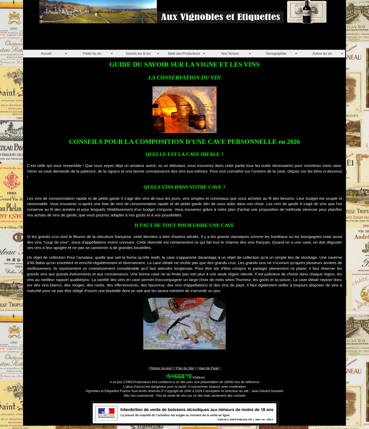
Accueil (46, 53)
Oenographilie (276, 53)
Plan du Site (185, 368)
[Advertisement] (116, 38)
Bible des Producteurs (184, 53)
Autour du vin (322, 53)
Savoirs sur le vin (138, 53)
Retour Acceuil (161, 368)
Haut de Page (208, 368)
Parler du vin (92, 53)
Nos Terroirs (230, 53)
